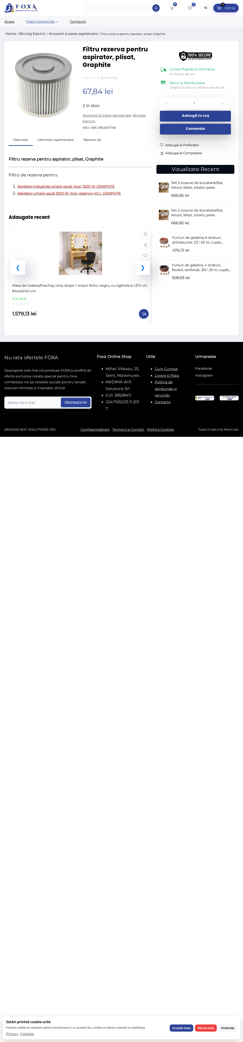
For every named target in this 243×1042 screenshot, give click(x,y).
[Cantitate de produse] (194, 103)
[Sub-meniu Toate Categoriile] (57, 22)
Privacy (12, 1034)
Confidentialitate (95, 430)
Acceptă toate (181, 1028)
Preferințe (227, 1028)
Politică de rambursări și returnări (166, 388)
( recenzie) (109, 77)
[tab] (21, 140)
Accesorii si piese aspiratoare (73, 34)
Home (10, 34)
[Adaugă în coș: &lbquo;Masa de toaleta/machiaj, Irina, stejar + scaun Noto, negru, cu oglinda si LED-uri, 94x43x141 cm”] (144, 314)
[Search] (156, 8)
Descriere (20, 140)
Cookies (27, 1034)
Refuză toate (206, 1028)
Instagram (204, 375)
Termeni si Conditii (128, 430)
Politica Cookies (160, 430)
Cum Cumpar (166, 369)
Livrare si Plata (167, 376)
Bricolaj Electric (32, 34)
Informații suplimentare (56, 140)
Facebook (203, 368)
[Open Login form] (205, 8)
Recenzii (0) (92, 140)
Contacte (163, 402)
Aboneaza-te (75, 402)
